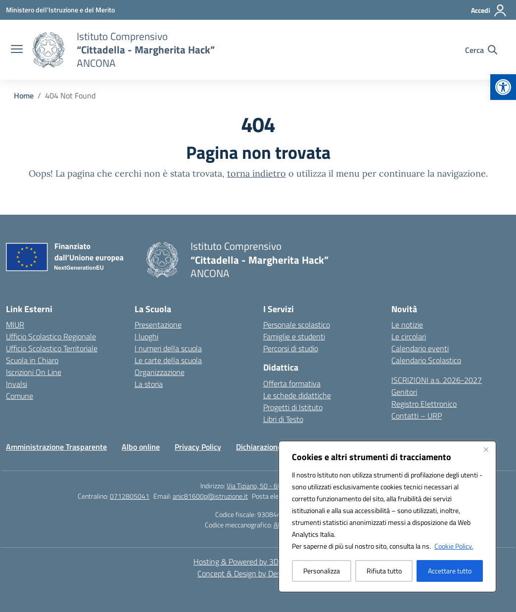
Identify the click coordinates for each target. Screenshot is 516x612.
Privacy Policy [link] (198, 447)
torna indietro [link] (256, 173)
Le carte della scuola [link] (168, 360)
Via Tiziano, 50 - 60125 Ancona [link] (271, 485)
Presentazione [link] (158, 324)
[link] (503, 87)
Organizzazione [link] (160, 372)
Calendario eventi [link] (420, 348)
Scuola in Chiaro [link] (32, 360)
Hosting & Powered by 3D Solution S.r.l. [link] (258, 561)
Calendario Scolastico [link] (426, 360)
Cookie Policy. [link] (453, 546)
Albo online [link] (141, 447)
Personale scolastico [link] (296, 324)
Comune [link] (19, 396)
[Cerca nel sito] (481, 50)
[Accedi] (489, 10)
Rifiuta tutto (384, 570)
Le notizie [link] (407, 324)
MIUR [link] (15, 324)
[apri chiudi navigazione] (17, 50)
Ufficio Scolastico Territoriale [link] (51, 348)
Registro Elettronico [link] (424, 404)
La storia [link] (149, 384)
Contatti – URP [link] (416, 416)
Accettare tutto (449, 570)
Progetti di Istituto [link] (293, 407)
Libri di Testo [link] (283, 419)
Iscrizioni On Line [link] (33, 372)
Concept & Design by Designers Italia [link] (258, 573)
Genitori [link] (404, 392)
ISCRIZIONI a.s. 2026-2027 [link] (436, 380)
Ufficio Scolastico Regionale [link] (51, 336)
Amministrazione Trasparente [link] (56, 447)
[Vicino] (486, 449)
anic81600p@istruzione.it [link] (210, 496)
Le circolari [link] (408, 336)
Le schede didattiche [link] (297, 395)
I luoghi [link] (146, 336)
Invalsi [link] (16, 384)
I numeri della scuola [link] (168, 348)
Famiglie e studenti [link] (294, 336)
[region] (387, 516)
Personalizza (321, 570)
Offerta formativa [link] (292, 383)
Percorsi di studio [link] (290, 348)
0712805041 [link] (129, 496)
